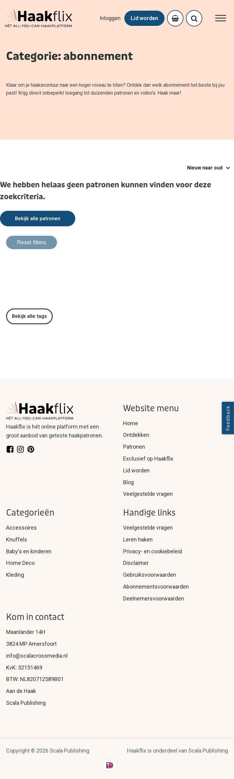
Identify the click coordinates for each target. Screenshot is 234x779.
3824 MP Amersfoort (31, 644)
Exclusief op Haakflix (148, 458)
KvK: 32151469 (24, 667)
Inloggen (110, 18)
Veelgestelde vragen (148, 494)
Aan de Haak (21, 691)
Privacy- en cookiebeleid (152, 551)
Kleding (15, 575)
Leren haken (138, 539)
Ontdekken (136, 435)
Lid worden (144, 18)
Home (130, 423)
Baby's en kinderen (28, 551)
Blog (128, 482)
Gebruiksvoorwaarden (149, 575)
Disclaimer (136, 563)
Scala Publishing (26, 703)
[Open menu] (220, 18)
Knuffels (16, 539)
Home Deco (20, 563)
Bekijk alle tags (29, 316)
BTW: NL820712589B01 (35, 679)
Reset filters (31, 242)
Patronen (134, 446)
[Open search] (194, 18)
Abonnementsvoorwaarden (156, 586)
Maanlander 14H (25, 632)
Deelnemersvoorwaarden (153, 598)
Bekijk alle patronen (37, 218)
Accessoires (21, 527)
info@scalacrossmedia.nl (37, 655)
